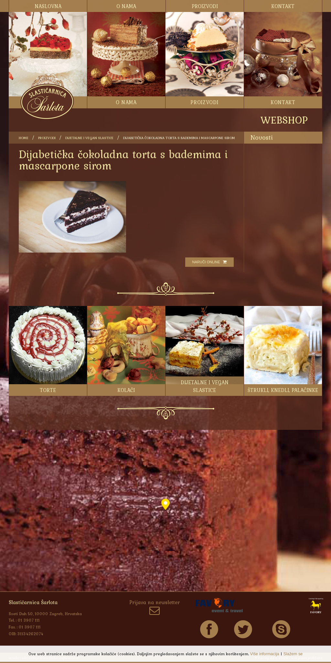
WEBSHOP (284, 119)
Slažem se (293, 653)
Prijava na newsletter (154, 608)
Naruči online (209, 262)
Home (23, 137)
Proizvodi (47, 137)
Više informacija (264, 653)
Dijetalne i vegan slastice (89, 137)
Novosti (262, 137)
